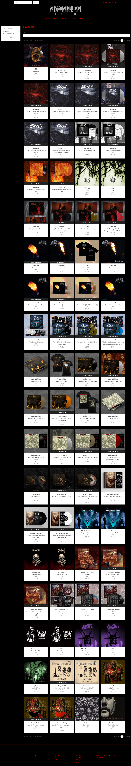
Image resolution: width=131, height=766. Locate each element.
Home (48, 18)
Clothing (6, 31)
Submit (36, 2)
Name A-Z (28, 40)
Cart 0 (114, 2)
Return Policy (79, 757)
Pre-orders (65, 18)
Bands (55, 18)
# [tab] (24, 32)
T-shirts (57, 756)
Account (106, 2)
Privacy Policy (79, 759)
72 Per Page (38, 40)
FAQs (77, 762)
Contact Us (78, 756)
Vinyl (56, 759)
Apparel (82, 18)
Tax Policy (78, 761)
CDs (56, 757)
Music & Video (9, 33)
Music (74, 18)
